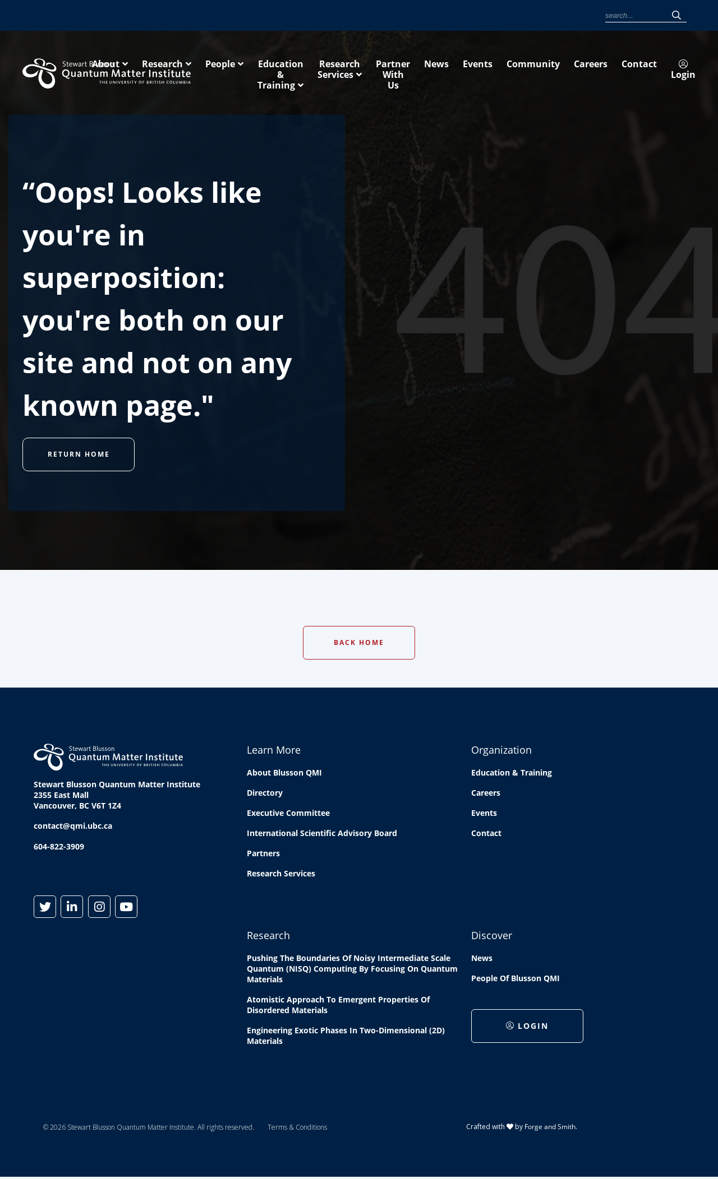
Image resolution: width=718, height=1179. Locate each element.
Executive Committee (288, 814)
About (254, 71)
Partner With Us (660, 71)
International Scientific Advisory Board (322, 834)
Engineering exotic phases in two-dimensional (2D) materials (346, 1036)
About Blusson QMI (284, 773)
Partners (263, 854)
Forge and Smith (550, 1127)
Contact (546, 16)
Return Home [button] (79, 456)
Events (429, 16)
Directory (265, 793)
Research (311, 71)
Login (583, 16)
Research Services (562, 71)
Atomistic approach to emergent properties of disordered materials (338, 1005)
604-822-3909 (59, 847)
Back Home (359, 643)
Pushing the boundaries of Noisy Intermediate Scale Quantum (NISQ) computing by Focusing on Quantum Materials (352, 970)
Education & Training (453, 71)
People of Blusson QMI (515, 979)
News (399, 16)
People (369, 71)
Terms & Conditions (297, 1128)
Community (469, 16)
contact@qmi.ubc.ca (73, 826)
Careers (510, 16)
